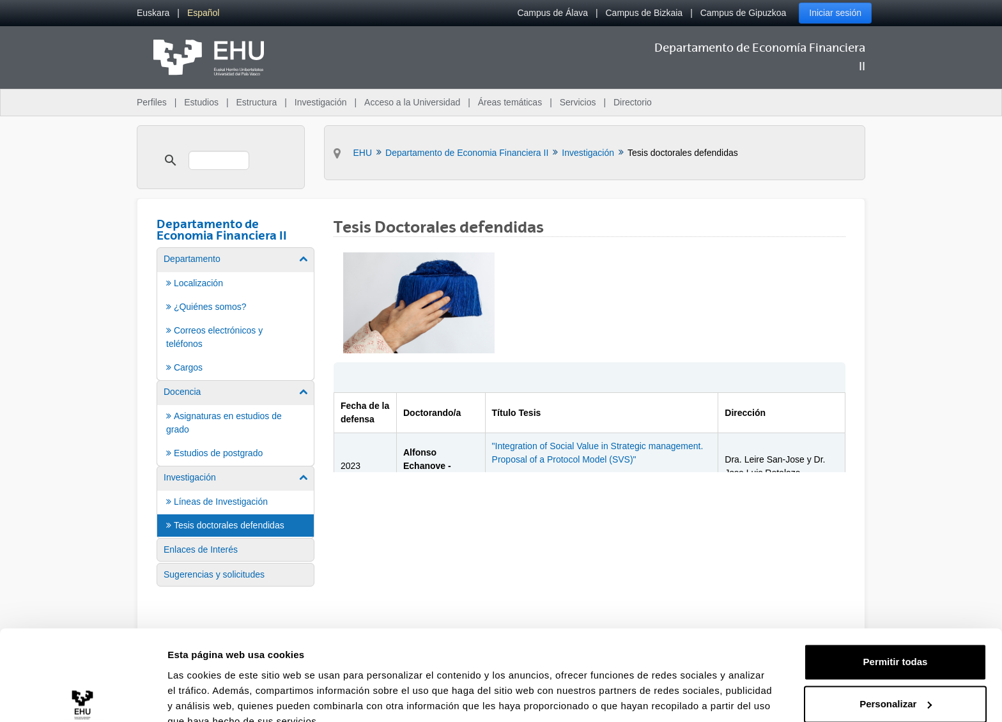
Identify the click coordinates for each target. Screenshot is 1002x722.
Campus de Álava (552, 13)
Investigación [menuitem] (321, 102)
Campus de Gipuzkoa (743, 13)
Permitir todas (895, 602)
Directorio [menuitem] (632, 102)
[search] (219, 160)
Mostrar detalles (204, 696)
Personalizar (895, 644)
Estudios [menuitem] (201, 102)
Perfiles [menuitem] (152, 102)
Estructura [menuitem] (256, 102)
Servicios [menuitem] (578, 102)
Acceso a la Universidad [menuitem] (412, 102)
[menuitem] (153, 13)
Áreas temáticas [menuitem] (510, 102)
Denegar (895, 686)
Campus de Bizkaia (644, 13)
